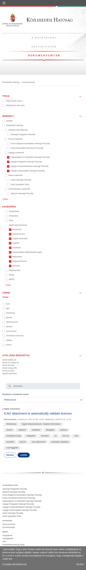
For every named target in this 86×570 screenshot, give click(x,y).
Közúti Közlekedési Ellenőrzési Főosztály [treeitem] (18, 498)
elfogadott (30, 436)
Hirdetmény (11, 424)
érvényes (45, 436)
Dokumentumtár (44, 55)
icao (76, 436)
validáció (22, 430)
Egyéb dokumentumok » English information (41, 424)
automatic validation (60, 442)
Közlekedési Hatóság (37, 20)
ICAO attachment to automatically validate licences (38, 413)
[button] (43, 95)
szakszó (63, 430)
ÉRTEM (80, 564)
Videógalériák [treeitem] (7, 538)
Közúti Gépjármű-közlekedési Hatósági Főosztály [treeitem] (22, 495)
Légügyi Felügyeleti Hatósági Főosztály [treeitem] (18, 504)
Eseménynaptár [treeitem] (8, 527)
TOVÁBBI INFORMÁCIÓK (14, 564)
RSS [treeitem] (4, 542)
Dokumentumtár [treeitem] (8, 524)
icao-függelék (12, 448)
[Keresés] (9, 386)
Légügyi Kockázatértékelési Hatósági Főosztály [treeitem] (21, 507)
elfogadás (50, 430)
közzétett (10, 442)
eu (55, 436)
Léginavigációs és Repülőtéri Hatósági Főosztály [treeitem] (21, 501)
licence (9, 430)
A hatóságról (44, 38)
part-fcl (23, 442)
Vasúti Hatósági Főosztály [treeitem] (12, 513)
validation (36, 430)
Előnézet (10, 455)
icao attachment (38, 442)
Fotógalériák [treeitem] (7, 535)
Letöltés (23, 455)
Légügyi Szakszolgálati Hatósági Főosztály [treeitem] (19, 510)
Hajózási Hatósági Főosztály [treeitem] (13, 492)
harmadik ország (13, 436)
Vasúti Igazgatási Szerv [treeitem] (11, 516)
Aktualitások (44, 47)
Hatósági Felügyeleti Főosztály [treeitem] (14, 489)
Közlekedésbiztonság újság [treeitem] (13, 545)
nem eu (65, 436)
